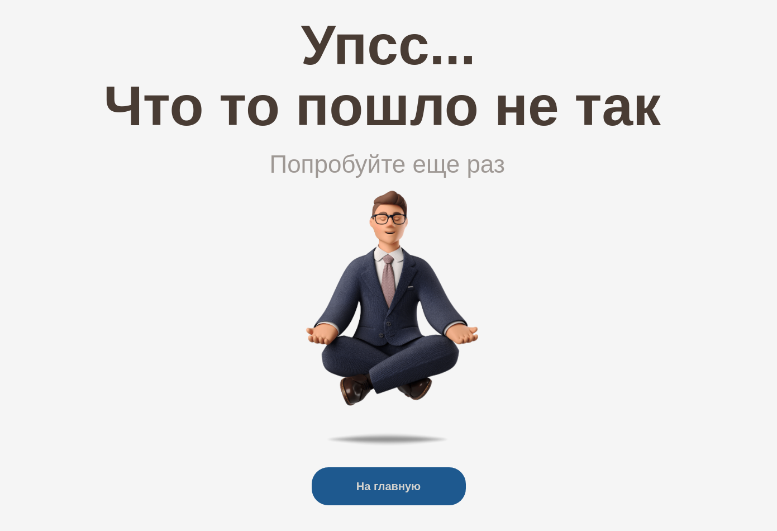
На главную (388, 486)
